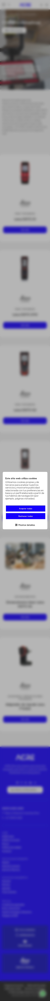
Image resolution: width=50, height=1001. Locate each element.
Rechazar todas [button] (25, 516)
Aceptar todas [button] (25, 508)
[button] (25, 524)
